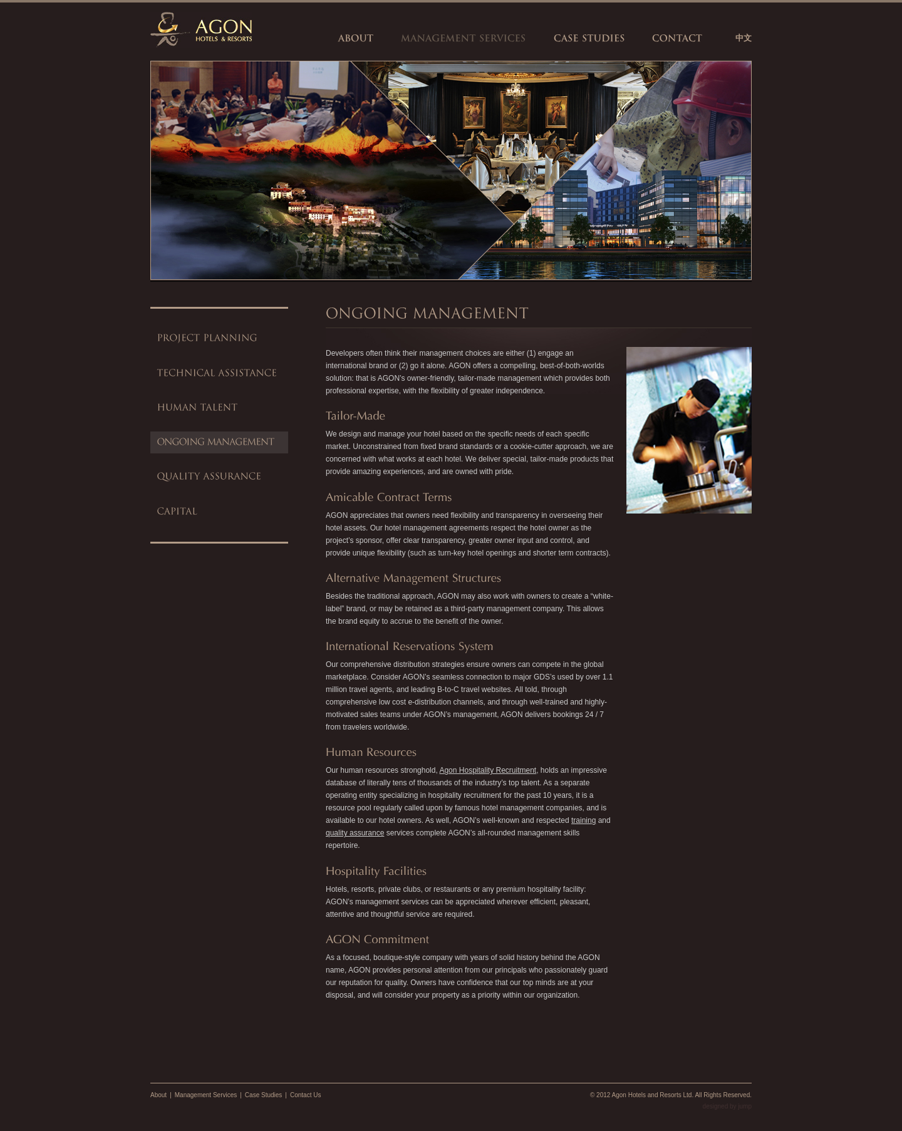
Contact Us (305, 1095)
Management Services (206, 1095)
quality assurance (355, 833)
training (583, 820)
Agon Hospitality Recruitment (487, 770)
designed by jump (727, 1106)
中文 (743, 38)
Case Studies (263, 1095)
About (158, 1095)
